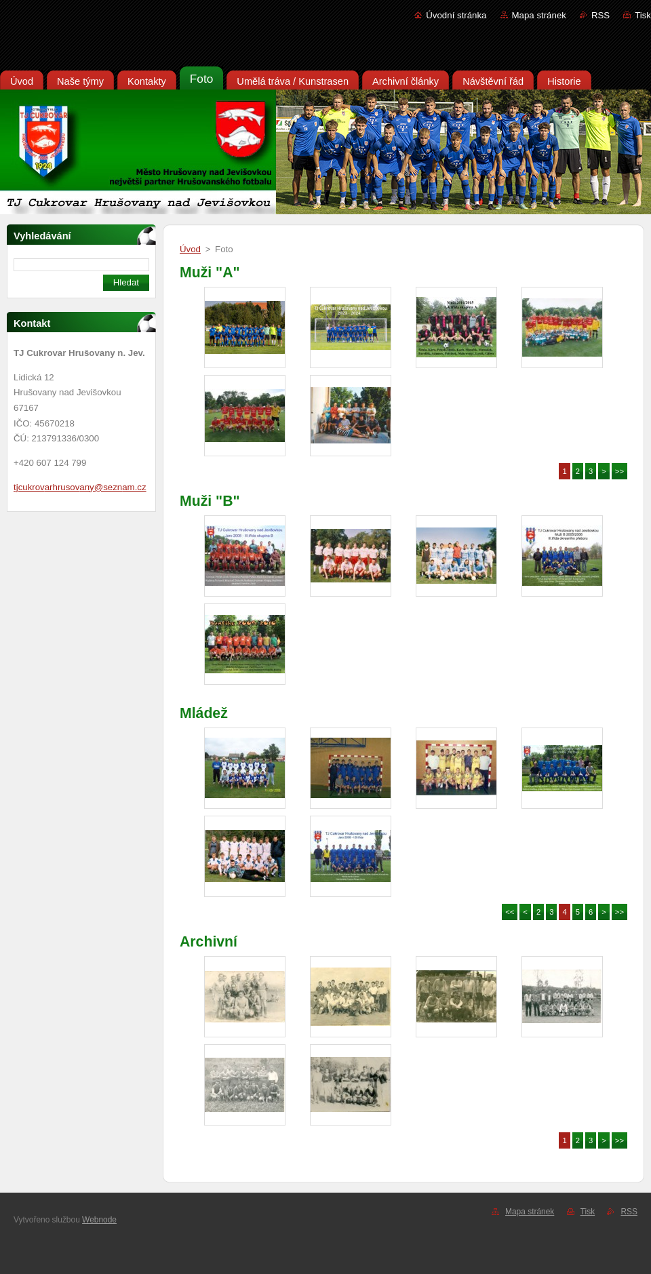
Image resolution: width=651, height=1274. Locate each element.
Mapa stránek (539, 15)
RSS (600, 15)
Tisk (643, 15)
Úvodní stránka (456, 15)
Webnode (99, 1220)
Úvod (190, 249)
